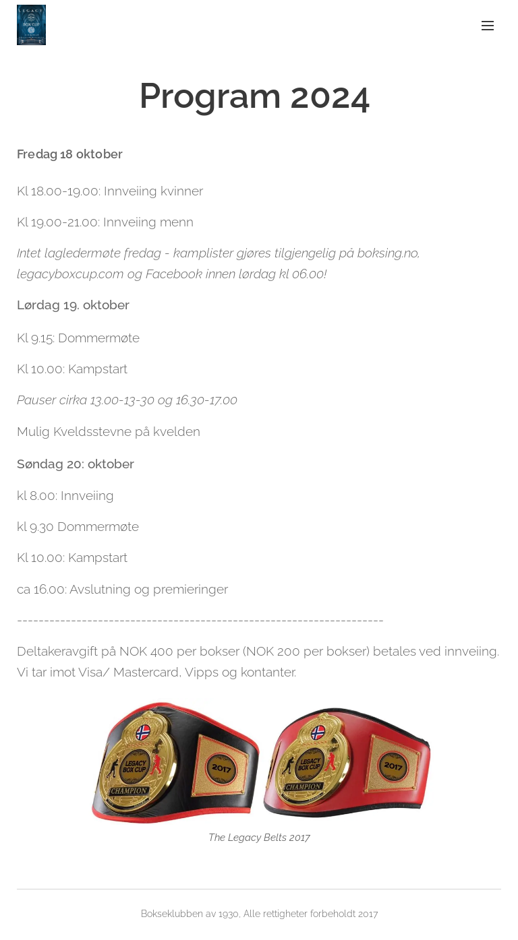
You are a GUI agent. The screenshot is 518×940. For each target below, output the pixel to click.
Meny (488, 25)
